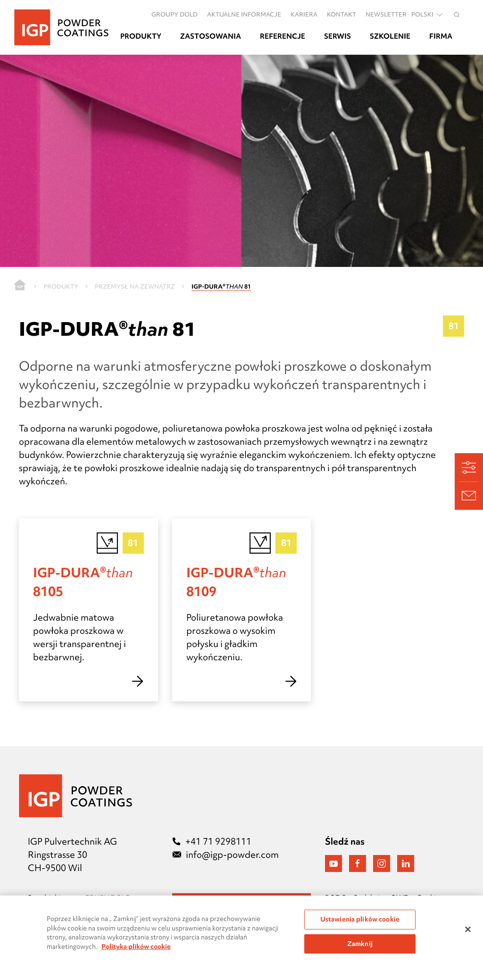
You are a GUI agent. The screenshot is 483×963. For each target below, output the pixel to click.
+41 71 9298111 (211, 841)
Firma (440, 36)
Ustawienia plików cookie (360, 924)
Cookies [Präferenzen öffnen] (429, 898)
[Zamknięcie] (468, 934)
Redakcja (368, 898)
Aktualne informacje (244, 14)
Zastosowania (210, 36)
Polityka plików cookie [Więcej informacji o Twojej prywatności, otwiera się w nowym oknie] (136, 951)
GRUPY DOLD (108, 898)
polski (427, 14)
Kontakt (341, 14)
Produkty (140, 36)
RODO (336, 898)
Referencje (282, 36)
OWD (400, 898)
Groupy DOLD (174, 14)
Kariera (304, 14)
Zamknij (360, 948)
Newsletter (386, 14)
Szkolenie (390, 36)
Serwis (337, 36)
